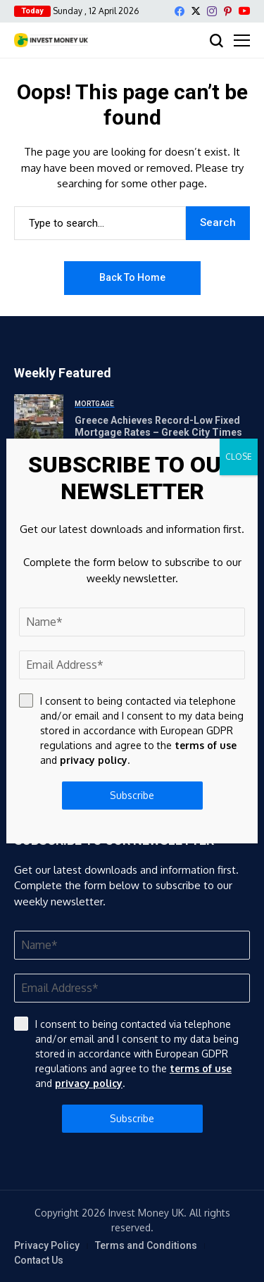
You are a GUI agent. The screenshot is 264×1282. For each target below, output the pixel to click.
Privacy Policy (47, 1245)
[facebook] (179, 11)
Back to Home (132, 277)
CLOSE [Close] (238, 456)
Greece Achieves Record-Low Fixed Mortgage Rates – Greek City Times (158, 426)
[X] (195, 11)
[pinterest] (228, 11)
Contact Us (38, 1260)
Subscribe (132, 1118)
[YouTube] (244, 11)
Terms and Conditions (146, 1245)
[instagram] (212, 11)
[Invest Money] (51, 40)
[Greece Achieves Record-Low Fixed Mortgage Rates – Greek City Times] (38, 419)
